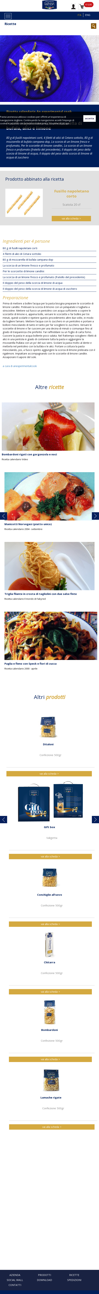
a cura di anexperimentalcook (20, 366)
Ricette (10, 24)
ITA (79, 15)
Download (44, 1280)
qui (67, 123)
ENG (87, 15)
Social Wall (15, 1280)
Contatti (15, 1285)
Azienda (14, 1275)
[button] (3, 516)
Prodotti (44, 1275)
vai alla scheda (70, 218)
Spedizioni (74, 1280)
